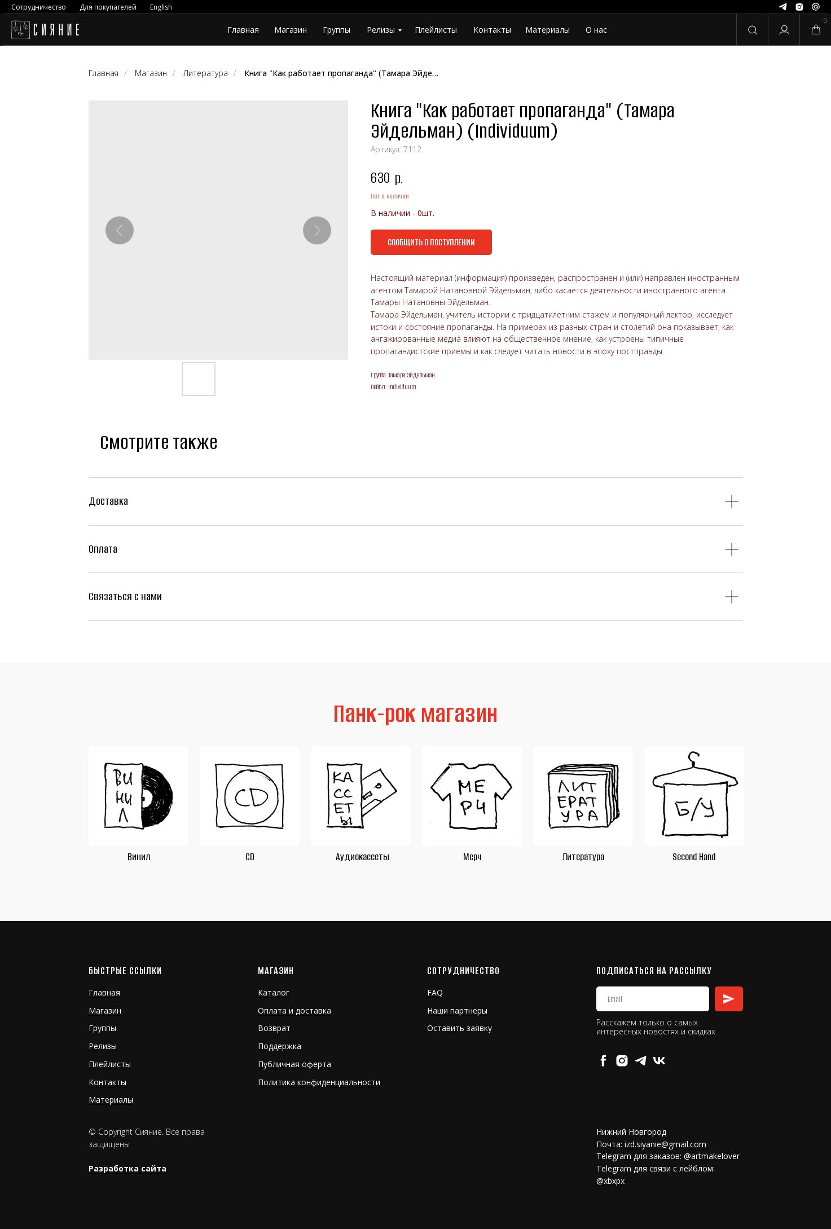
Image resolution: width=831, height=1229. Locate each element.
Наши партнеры (457, 1010)
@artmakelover (712, 1156)
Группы (336, 29)
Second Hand (693, 857)
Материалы (547, 29)
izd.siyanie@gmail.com (665, 1144)
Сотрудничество (38, 7)
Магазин (290, 29)
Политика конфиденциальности (319, 1082)
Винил (138, 857)
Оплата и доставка (294, 1010)
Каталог (273, 992)
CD (249, 857)
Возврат (274, 1028)
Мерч (472, 857)
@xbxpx (610, 1180)
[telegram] (641, 1061)
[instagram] (622, 1061)
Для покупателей (108, 7)
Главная (243, 29)
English (161, 7)
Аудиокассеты (362, 857)
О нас (596, 29)
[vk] (659, 1061)
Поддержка (279, 1046)
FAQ (435, 992)
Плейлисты (436, 29)
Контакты (492, 29)
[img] (45, 30)
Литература (583, 857)
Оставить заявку (459, 1028)
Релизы (381, 29)
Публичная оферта (294, 1064)
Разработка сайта (127, 1168)
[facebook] (603, 1061)
